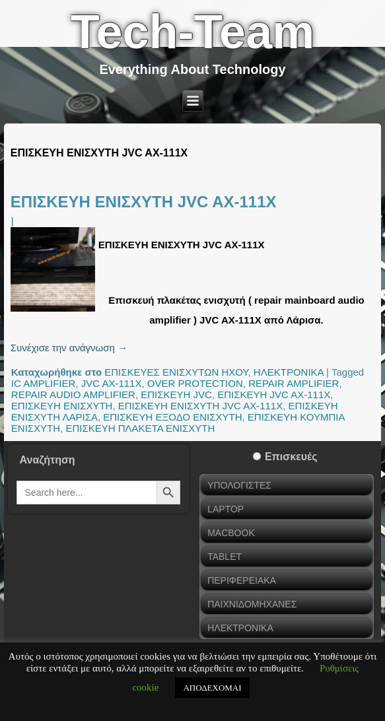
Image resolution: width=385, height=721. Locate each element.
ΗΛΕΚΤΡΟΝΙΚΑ (289, 372)
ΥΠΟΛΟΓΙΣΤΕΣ (239, 485)
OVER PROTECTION (195, 383)
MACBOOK (231, 533)
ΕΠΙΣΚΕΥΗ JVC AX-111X (273, 394)
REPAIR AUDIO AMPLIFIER (73, 394)
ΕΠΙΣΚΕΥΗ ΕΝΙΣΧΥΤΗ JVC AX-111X (144, 202)
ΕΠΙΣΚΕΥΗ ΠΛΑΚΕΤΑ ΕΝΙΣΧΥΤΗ (140, 428)
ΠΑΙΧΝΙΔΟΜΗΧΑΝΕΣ (252, 604)
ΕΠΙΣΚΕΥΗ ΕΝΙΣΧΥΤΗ (62, 405)
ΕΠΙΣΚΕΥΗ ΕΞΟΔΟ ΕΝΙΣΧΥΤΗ (172, 417)
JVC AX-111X (111, 383)
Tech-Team (192, 31)
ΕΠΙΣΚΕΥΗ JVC (176, 394)
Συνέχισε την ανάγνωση (69, 347)
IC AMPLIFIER (43, 383)
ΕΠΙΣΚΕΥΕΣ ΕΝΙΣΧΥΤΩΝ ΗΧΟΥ (176, 372)
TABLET (224, 556)
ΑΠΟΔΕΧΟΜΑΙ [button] (212, 688)
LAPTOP (225, 509)
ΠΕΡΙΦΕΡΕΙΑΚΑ (241, 580)
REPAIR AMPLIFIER (293, 383)
